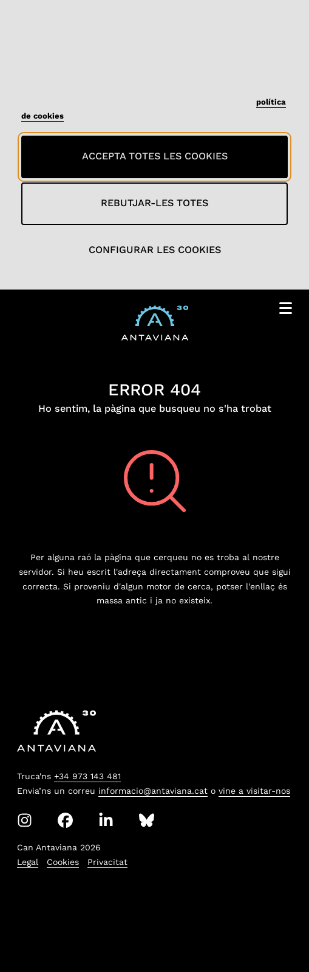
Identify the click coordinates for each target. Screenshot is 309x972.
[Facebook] (65, 820)
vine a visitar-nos (254, 791)
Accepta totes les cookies (155, 156)
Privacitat (107, 862)
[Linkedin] (106, 820)
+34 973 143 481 (87, 776)
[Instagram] (24, 820)
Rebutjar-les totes (154, 203)
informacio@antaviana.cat (153, 791)
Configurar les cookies (155, 249)
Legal (27, 862)
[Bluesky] (146, 820)
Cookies (63, 862)
